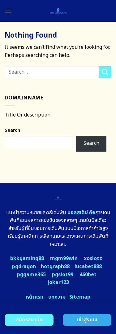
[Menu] (8, 10)
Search (12, 130)
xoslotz (93, 258)
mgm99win (64, 258)
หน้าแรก (34, 297)
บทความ (57, 297)
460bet (88, 274)
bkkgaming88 (27, 258)
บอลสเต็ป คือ (81, 212)
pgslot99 (62, 274)
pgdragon (24, 266)
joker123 (58, 282)
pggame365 (31, 274)
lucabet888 (88, 266)
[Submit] (105, 72)
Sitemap (79, 297)
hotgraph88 (55, 266)
